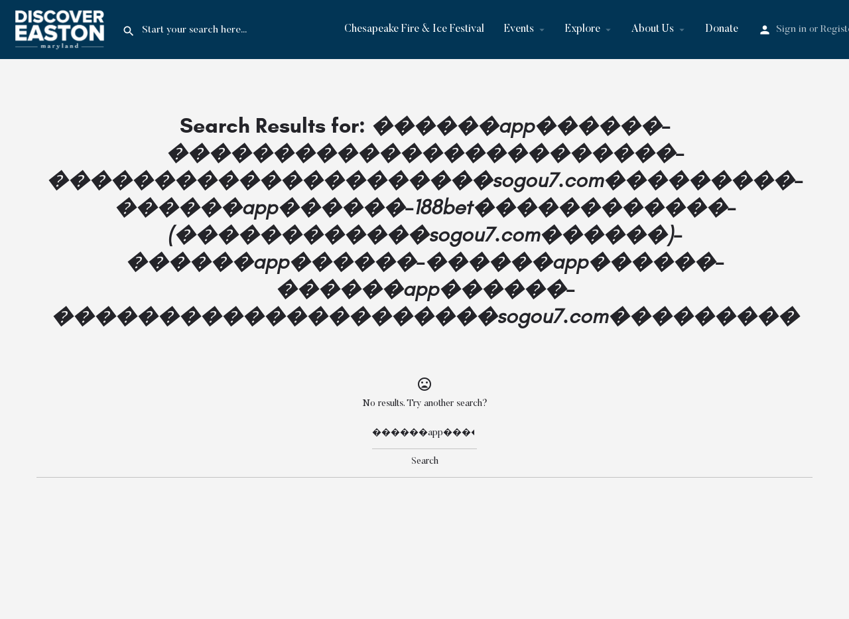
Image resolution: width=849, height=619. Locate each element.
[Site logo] (61, 29)
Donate (721, 29)
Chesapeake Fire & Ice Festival (414, 29)
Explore (582, 29)
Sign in (791, 29)
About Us (652, 29)
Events (519, 29)
